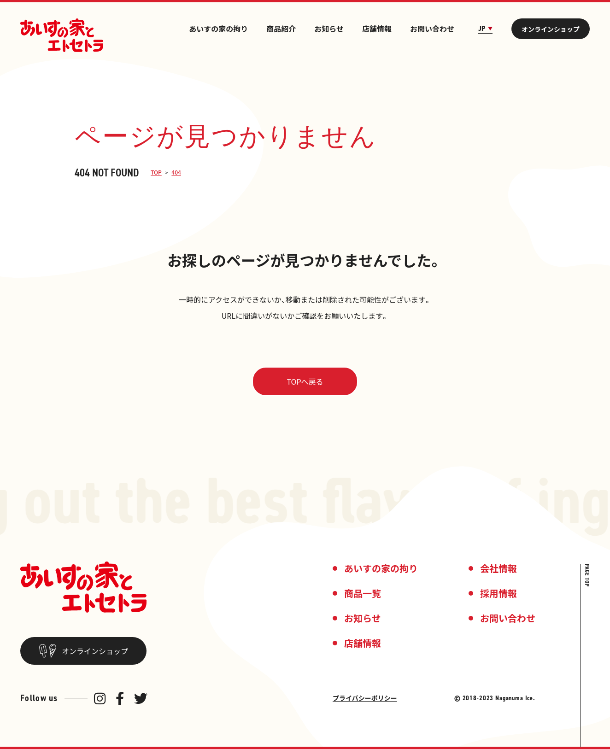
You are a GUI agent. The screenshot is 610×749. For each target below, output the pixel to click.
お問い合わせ (432, 28)
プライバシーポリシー (365, 697)
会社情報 (498, 568)
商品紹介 (281, 28)
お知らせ (329, 28)
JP (485, 28)
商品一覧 (362, 593)
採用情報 (498, 593)
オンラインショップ (551, 29)
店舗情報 (377, 28)
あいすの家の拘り (218, 28)
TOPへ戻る (305, 381)
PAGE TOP (587, 575)
